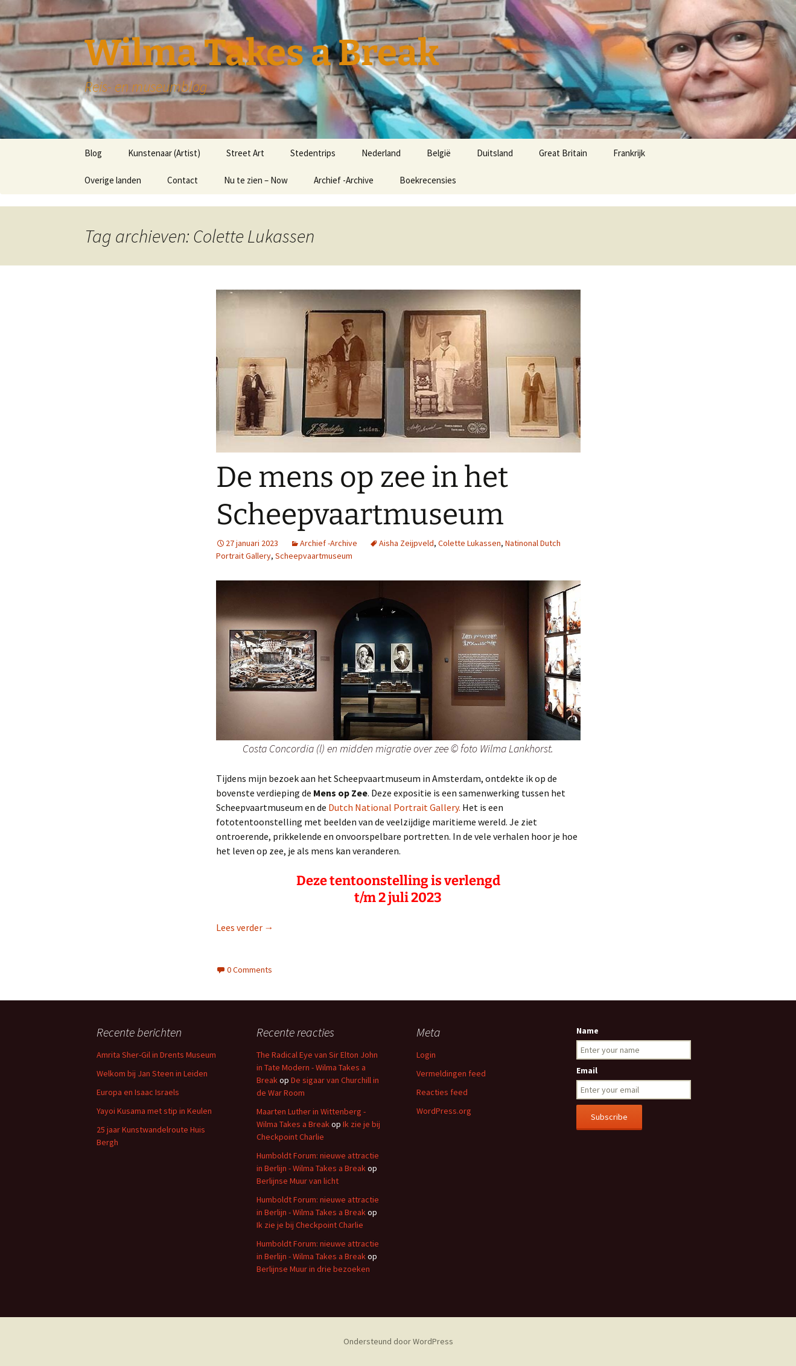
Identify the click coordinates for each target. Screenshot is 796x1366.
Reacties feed (442, 1092)
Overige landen (112, 180)
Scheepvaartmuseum (313, 555)
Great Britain (563, 153)
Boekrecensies (428, 180)
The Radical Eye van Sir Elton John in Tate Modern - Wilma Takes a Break (317, 1067)
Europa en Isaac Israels (138, 1092)
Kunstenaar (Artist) (164, 153)
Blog (93, 153)
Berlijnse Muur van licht (297, 1180)
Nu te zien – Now (256, 180)
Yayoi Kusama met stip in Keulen (154, 1110)
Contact (182, 180)
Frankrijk (629, 153)
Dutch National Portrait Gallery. (395, 807)
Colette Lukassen (469, 543)
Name (587, 1030)
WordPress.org (443, 1110)
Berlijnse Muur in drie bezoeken (313, 1268)
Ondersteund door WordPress (398, 1341)
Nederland (381, 153)
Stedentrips (313, 153)
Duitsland (495, 153)
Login (426, 1054)
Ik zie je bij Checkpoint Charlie (309, 1224)
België (439, 153)
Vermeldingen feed (451, 1073)
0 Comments (249, 969)
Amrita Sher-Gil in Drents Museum (156, 1054)
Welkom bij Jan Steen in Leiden (152, 1073)
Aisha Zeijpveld (406, 543)
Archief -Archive (344, 180)
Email (586, 1070)
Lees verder (245, 927)
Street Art (245, 153)
